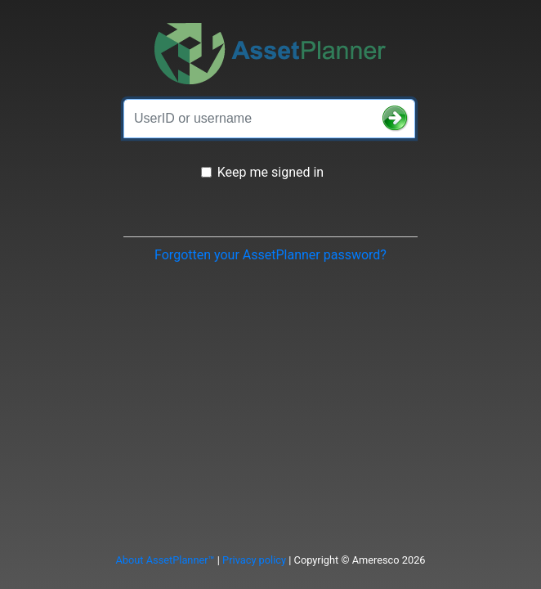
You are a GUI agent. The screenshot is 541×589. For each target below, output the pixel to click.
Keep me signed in (270, 172)
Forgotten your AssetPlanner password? (270, 255)
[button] (395, 118)
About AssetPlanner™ (164, 560)
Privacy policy (254, 560)
